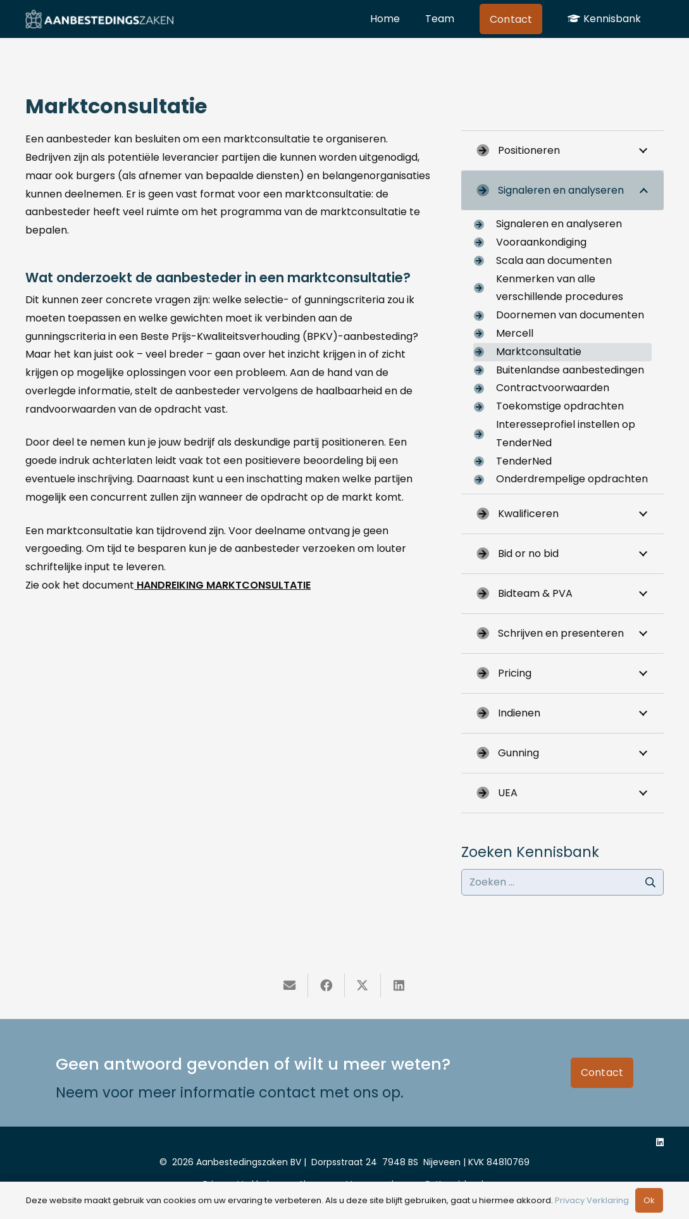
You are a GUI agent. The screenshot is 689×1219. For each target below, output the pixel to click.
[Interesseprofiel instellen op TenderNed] (484, 434)
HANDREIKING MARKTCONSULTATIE (222, 585)
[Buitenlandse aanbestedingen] (484, 370)
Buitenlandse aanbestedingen (570, 370)
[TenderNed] (484, 461)
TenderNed (524, 461)
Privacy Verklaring (592, 1200)
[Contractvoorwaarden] (484, 389)
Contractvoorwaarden (552, 387)
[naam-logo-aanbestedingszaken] (99, 18)
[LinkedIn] (660, 1142)
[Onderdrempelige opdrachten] (484, 480)
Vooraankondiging (541, 242)
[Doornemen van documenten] (484, 316)
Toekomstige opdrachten (560, 406)
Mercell (514, 333)
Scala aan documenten (554, 260)
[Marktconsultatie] (484, 352)
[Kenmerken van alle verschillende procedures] (484, 288)
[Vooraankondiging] (484, 242)
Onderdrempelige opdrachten (572, 479)
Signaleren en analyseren (559, 223)
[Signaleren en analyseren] (484, 225)
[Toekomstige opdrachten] (484, 407)
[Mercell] (484, 333)
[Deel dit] (326, 985)
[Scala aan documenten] (484, 261)
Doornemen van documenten (570, 315)
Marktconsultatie (538, 351)
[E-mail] (289, 985)
